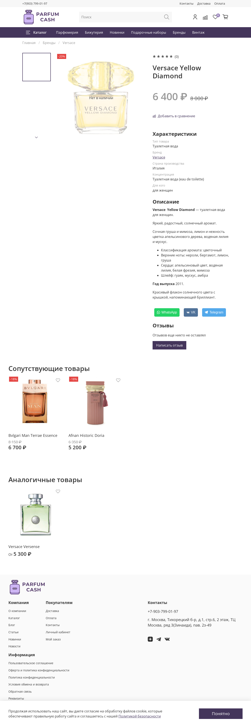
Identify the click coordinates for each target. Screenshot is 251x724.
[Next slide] (36, 137)
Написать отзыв (169, 345)
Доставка (204, 3)
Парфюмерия (67, 32)
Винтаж (198, 32)
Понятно (221, 713)
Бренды (179, 32)
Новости (14, 646)
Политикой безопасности (139, 716)
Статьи (13, 632)
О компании (17, 611)
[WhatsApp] (167, 312)
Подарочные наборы (148, 32)
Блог (11, 625)
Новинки (117, 32)
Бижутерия (94, 32)
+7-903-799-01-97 (163, 611)
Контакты (186, 3)
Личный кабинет (58, 632)
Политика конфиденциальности (31, 677)
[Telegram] (214, 312)
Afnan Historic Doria (86, 435)
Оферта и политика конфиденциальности (38, 670)
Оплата (219, 3)
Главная (29, 42)
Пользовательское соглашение (30, 663)
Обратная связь (20, 691)
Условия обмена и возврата (28, 684)
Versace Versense (24, 546)
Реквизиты (16, 698)
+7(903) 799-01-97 (34, 3)
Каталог (36, 32)
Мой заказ (53, 639)
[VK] (191, 312)
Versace (69, 42)
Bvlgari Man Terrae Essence (32, 435)
